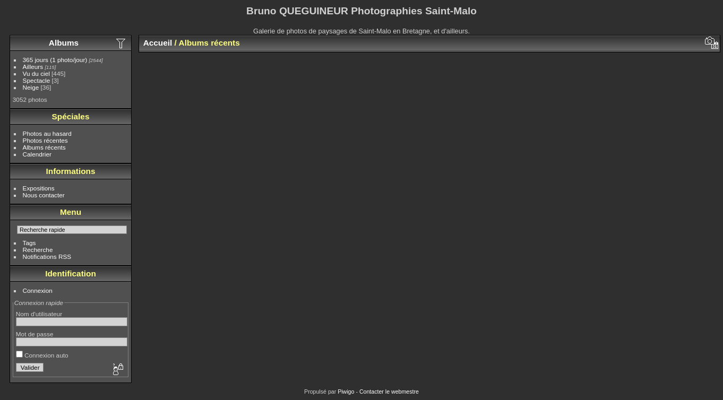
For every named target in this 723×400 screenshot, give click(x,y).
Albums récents (44, 147)
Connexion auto (42, 355)
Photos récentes (45, 140)
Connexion (38, 290)
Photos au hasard (47, 133)
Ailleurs (33, 66)
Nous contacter (44, 195)
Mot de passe (35, 334)
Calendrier (37, 154)
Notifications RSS (47, 256)
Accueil (158, 42)
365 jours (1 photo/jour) (55, 59)
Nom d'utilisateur (39, 313)
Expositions (39, 188)
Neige (31, 87)
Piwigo (346, 391)
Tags (29, 242)
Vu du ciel (36, 73)
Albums (64, 42)
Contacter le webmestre (389, 391)
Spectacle (36, 80)
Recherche (38, 249)
